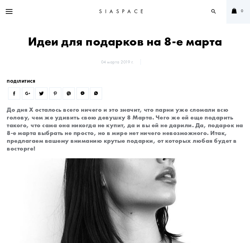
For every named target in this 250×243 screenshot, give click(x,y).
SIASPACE (123, 11)
